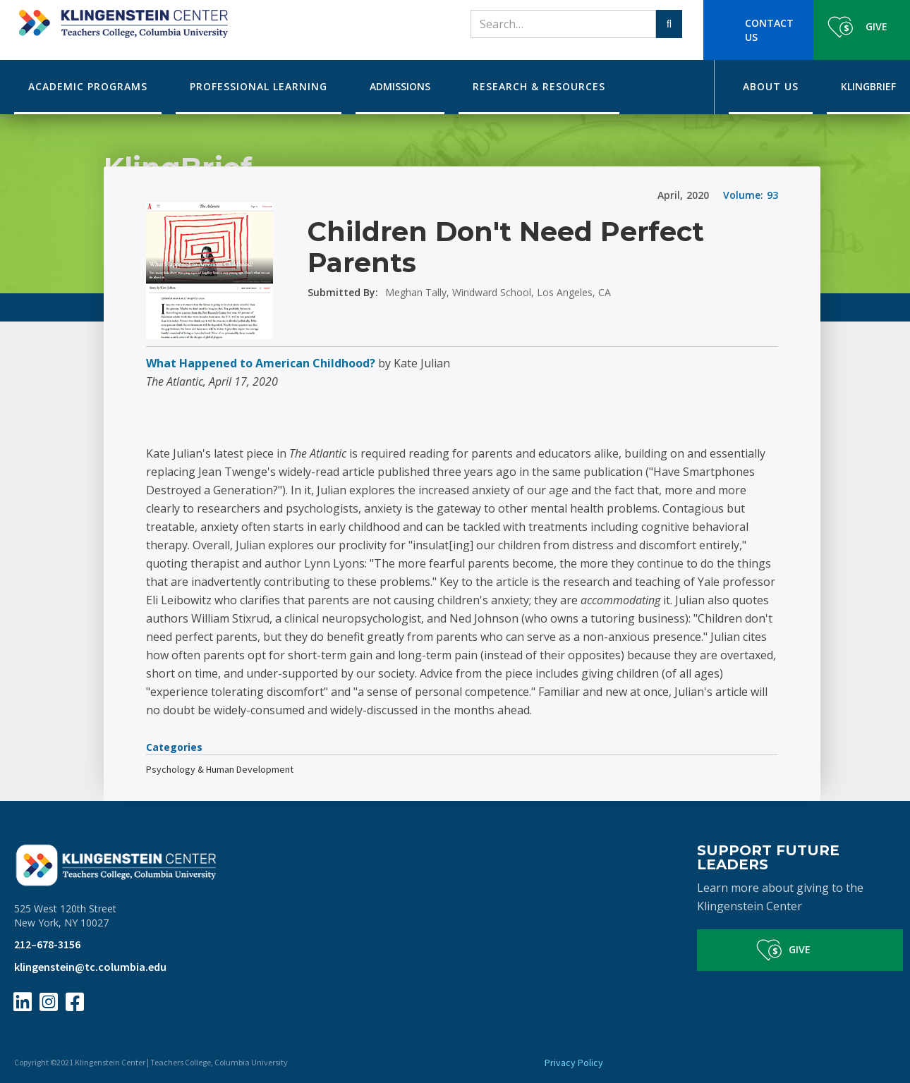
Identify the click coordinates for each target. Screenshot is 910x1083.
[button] (88, 87)
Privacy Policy (574, 1062)
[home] (121, 19)
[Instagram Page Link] (48, 1001)
